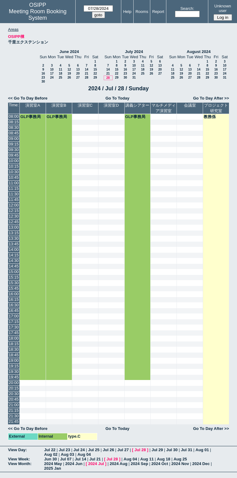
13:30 (14, 238)
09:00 (14, 138)
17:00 (14, 316)
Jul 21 (95, 459)
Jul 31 (186, 449)
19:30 (14, 371)
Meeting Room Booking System (37, 14)
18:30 (14, 349)
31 (134, 77)
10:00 (14, 160)
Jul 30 (172, 449)
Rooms (141, 11)
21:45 (14, 421)
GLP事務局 (30, 116)
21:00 (14, 404)
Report (158, 11)
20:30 (14, 393)
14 (86, 69)
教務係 (210, 116)
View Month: (19, 463)
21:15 (14, 410)
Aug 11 (147, 459)
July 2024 (134, 51)
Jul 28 (140, 449)
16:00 (14, 294)
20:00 (14, 382)
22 (95, 73)
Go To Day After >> (211, 98)
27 (78, 77)
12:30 (14, 216)
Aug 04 (84, 454)
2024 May (53, 463)
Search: (187, 8)
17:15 (14, 321)
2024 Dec (201, 463)
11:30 (14, 194)
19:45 (14, 377)
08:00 (14, 116)
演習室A (32, 105)
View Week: (19, 459)
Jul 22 (50, 449)
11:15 (14, 188)
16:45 (14, 310)
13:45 (14, 244)
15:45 (14, 288)
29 (95, 77)
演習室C (85, 105)
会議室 (190, 105)
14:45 (14, 266)
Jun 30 (50, 459)
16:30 (14, 305)
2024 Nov (180, 463)
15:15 (14, 277)
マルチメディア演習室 (164, 108)
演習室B (59, 105)
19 (69, 73)
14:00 (14, 249)
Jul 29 (157, 449)
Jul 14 (80, 459)
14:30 (14, 260)
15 (95, 69)
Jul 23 (64, 449)
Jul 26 (108, 449)
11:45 (14, 199)
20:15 (14, 388)
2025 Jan (52, 468)
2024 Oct (159, 463)
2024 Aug (118, 463)
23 (43, 77)
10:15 (14, 166)
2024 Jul (96, 463)
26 (69, 77)
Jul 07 (66, 459)
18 (60, 73)
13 (78, 69)
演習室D (111, 105)
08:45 (14, 133)
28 (86, 77)
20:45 (14, 399)
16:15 (14, 299)
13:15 (14, 233)
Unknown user (222, 8)
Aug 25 (180, 459)
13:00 (14, 227)
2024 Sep (139, 463)
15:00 (14, 271)
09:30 (14, 149)
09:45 (14, 155)
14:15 (14, 255)
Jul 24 (79, 449)
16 (43, 73)
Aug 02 (50, 454)
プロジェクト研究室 (216, 108)
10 (51, 69)
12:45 (14, 221)
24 (51, 77)
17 (51, 73)
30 (43, 81)
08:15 (14, 122)
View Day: (17, 449)
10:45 (14, 177)
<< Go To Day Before (28, 98)
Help (127, 11)
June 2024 (69, 51)
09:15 (14, 144)
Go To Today (118, 98)
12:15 (14, 210)
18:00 (14, 338)
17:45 (14, 332)
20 (78, 73)
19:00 (14, 360)
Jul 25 (93, 449)
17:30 (14, 327)
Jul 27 (123, 449)
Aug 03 (67, 454)
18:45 (14, 355)
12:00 (14, 205)
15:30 (14, 282)
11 (60, 69)
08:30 (14, 127)
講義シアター (137, 105)
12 (69, 69)
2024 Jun (73, 463)
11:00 (14, 183)
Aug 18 (163, 459)
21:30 (14, 416)
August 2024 (198, 51)
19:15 (14, 366)
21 (86, 73)
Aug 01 (202, 449)
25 (60, 77)
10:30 (14, 172)
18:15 (14, 343)
